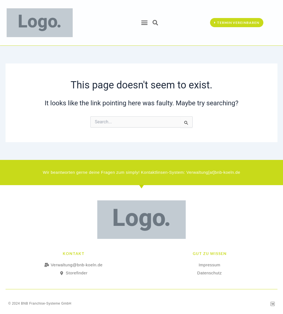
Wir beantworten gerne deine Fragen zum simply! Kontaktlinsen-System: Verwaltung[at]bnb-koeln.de (141, 172)
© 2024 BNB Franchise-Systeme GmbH (39, 303)
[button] (144, 22)
